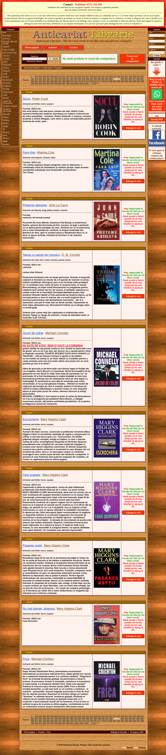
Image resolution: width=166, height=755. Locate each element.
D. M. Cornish (71, 255)
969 (68, 81)
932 (32, 79)
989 (32, 83)
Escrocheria (31, 419)
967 (60, 81)
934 (40, 79)
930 (138, 76)
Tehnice (6, 138)
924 (115, 76)
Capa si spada (8, 50)
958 (138, 79)
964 (48, 81)
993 (48, 83)
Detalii (29, 92)
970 (71, 81)
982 (118, 81)
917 (87, 76)
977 (99, 81)
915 (79, 76)
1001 (81, 83)
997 (64, 83)
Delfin (5, 62)
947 (91, 79)
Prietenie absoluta (35, 205)
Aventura (6, 39)
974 (87, 81)
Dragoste (6, 71)
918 (91, 76)
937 (52, 79)
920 (99, 76)
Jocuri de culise (33, 333)
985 (130, 81)
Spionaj (6, 132)
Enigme (6, 77)
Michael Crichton (42, 659)
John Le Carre (58, 205)
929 (134, 76)
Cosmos (6, 56)
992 (44, 83)
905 (40, 76)
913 (71, 76)
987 (138, 81)
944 (79, 79)
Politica (6, 117)
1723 (93, 83)
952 (111, 79)
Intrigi (5, 95)
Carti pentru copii (10, 53)
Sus (49, 732)
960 (32, 81)
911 (64, 76)
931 (142, 76)
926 (122, 76)
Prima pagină (32, 47)
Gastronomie (8, 92)
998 (68, 83)
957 (134, 79)
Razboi (5, 123)
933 (36, 79)
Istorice (6, 98)
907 (48, 76)
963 (44, 81)
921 (103, 76)
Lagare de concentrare (7, 102)
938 (56, 79)
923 (111, 76)
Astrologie (7, 36)
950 (103, 79)
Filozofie (6, 89)
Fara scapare (31, 475)
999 (71, 83)
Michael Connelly (57, 333)
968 (64, 81)
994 (52, 83)
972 (79, 81)
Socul (26, 99)
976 (95, 81)
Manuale (6, 114)
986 (134, 81)
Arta (4, 33)
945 (83, 79)
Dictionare (7, 65)
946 (87, 79)
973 (83, 81)
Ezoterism (7, 83)
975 (91, 81)
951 (107, 79)
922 (107, 76)
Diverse (6, 68)
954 (122, 79)
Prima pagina (29, 732)
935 (44, 79)
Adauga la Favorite (119, 732)
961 (36, 81)
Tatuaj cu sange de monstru (41, 255)
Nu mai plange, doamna (39, 608)
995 (56, 83)
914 (75, 76)
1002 (86, 83)
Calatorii (6, 47)
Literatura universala (7, 110)
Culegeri (6, 59)
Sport (5, 135)
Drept (5, 74)
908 (52, 76)
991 (40, 83)
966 (56, 81)
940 (64, 79)
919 (95, 76)
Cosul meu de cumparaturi (132, 58)
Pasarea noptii (32, 545)
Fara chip (29, 152)
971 (75, 81)
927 (126, 76)
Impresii (53, 47)
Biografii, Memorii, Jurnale (10, 43)
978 (103, 81)
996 (60, 83)
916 (83, 76)
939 (60, 79)
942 (71, 79)
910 (60, 76)
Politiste (6, 120)
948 (95, 79)
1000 (76, 83)
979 (107, 81)
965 (52, 81)
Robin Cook (40, 99)
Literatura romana (10, 106)
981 (115, 81)
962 (40, 81)
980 (111, 81)
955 (126, 79)
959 (142, 79)
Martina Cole (45, 152)
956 (130, 79)
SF (4, 129)
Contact (74, 47)
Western (6, 144)
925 (118, 76)
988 (142, 81)
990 (36, 83)
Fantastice (7, 86)
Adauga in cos (133, 128)
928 (130, 76)
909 (56, 76)
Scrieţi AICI (157, 119)
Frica (26, 659)
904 (36, 76)
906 (44, 76)
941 (68, 79)
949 (99, 79)
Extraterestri (8, 80)
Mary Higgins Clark (53, 419)
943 (75, 79)
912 (68, 76)
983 (122, 81)
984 (126, 81)
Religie (5, 126)
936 (48, 79)
